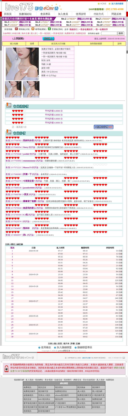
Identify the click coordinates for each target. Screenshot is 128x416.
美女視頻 (49, 380)
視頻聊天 (68, 380)
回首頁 (8, 14)
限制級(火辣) (24, 29)
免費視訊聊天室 (84, 395)
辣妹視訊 (81, 407)
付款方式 (99, 14)
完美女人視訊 (44, 395)
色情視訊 (27, 411)
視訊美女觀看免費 (46, 403)
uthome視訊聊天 (62, 395)
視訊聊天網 (43, 407)
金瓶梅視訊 (28, 395)
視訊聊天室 (43, 391)
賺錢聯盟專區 (84, 347)
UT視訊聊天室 (98, 395)
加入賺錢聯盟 (64, 347)
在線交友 (58, 380)
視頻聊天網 (19, 380)
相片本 (66, 343)
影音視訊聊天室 (30, 407)
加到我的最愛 (96, 43)
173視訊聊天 (60, 403)
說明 (120, 43)
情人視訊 (81, 399)
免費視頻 (110, 380)
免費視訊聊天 (29, 391)
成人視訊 (81, 391)
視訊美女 (59, 387)
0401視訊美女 (44, 399)
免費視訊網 (97, 399)
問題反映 (116, 14)
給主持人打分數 (58, 43)
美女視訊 (81, 403)
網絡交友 (77, 380)
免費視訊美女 (61, 391)
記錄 (78, 343)
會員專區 (45, 14)
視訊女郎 (59, 399)
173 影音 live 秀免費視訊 (65, 407)
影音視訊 (96, 407)
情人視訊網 (97, 391)
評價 (73, 343)
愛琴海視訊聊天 (30, 403)
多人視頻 (29, 380)
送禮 (32, 43)
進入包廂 (14, 43)
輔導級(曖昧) (41, 29)
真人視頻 (100, 380)
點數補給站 (25, 14)
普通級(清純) (57, 29)
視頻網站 (39, 380)
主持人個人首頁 (55, 343)
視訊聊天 (96, 387)
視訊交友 (42, 387)
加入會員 (63, 14)
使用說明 (81, 14)
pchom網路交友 (64, 351)
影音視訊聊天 (44, 411)
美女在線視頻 (89, 380)
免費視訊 (27, 387)
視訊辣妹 (81, 387)
